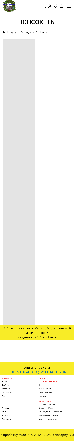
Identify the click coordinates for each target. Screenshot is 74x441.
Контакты (6, 415)
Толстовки (6, 389)
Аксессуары (27, 32)
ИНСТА (13, 372)
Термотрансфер (45, 392)
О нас (4, 404)
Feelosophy (9, 32)
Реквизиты (6, 419)
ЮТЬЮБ (60, 372)
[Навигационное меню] (69, 6)
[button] (44, 6)
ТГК (22, 372)
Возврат (42, 408)
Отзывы (5, 408)
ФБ (28, 372)
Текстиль (42, 396)
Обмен (50, 408)
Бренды (5, 381)
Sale (4, 396)
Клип (4, 412)
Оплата (42, 404)
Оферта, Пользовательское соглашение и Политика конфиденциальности (50, 415)
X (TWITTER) (44, 372)
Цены (41, 385)
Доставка (51, 404)
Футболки (6, 385)
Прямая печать (45, 389)
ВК (33, 372)
